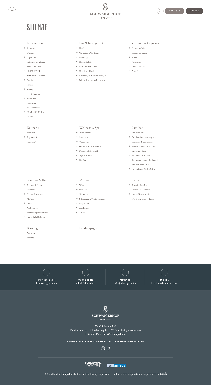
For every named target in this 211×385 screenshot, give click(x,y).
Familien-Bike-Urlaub (141, 164)
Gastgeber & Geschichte (89, 53)
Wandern (31, 189)
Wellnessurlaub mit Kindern (144, 146)
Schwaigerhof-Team (140, 185)
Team (135, 180)
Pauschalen (136, 62)
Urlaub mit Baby (139, 151)
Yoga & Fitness (85, 155)
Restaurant (31, 142)
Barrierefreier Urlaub (88, 66)
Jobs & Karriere (33, 94)
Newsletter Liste (34, 66)
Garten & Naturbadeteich (90, 146)
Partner (30, 84)
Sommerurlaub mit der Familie (145, 160)
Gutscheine (31, 103)
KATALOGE (97, 342)
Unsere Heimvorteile (141, 194)
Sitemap (30, 53)
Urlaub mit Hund (86, 71)
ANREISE (72, 342)
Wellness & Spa (89, 128)
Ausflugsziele (32, 208)
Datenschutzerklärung (36, 62)
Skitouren (83, 194)
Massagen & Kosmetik (88, 151)
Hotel (81, 48)
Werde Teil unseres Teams (143, 199)
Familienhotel (138, 132)
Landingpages (88, 228)
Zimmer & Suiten (139, 48)
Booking (32, 228)
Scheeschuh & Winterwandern (92, 199)
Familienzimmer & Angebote (144, 137)
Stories (30, 116)
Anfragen (31, 233)
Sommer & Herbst (39, 180)
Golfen (30, 203)
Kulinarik (33, 128)
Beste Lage (83, 57)
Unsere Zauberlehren (141, 189)
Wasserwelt (84, 142)
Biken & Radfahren (35, 194)
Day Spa (82, 160)
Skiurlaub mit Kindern (141, 155)
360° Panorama (33, 107)
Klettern (30, 199)
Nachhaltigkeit (85, 62)
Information (35, 43)
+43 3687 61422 (93, 334)
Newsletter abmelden (36, 75)
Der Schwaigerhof (91, 43)
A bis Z (135, 71)
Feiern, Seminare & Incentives (92, 80)
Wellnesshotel (85, 132)
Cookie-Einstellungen (123, 374)
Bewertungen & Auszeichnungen (92, 75)
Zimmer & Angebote (145, 43)
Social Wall (31, 98)
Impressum (31, 57)
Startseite (31, 48)
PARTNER (84, 342)
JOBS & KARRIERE (115, 342)
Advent (82, 212)
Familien (137, 128)
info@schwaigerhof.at (114, 334)
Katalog (30, 89)
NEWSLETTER (34, 71)
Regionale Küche (34, 137)
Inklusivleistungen (139, 53)
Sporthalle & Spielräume (142, 142)
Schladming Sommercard (37, 212)
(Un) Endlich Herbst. (35, 112)
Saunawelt (83, 137)
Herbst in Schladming (36, 217)
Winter (84, 180)
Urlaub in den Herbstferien (143, 169)
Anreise (30, 80)
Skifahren (83, 189)
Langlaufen (84, 203)
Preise (134, 57)
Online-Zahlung (138, 66)
